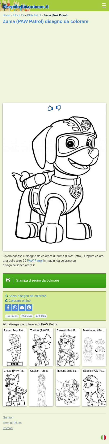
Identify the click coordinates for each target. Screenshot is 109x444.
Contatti (8, 428)
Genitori (8, 417)
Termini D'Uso (12, 422)
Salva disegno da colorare (27, 296)
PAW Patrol (34, 15)
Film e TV (18, 15)
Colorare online (20, 300)
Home (6, 15)
